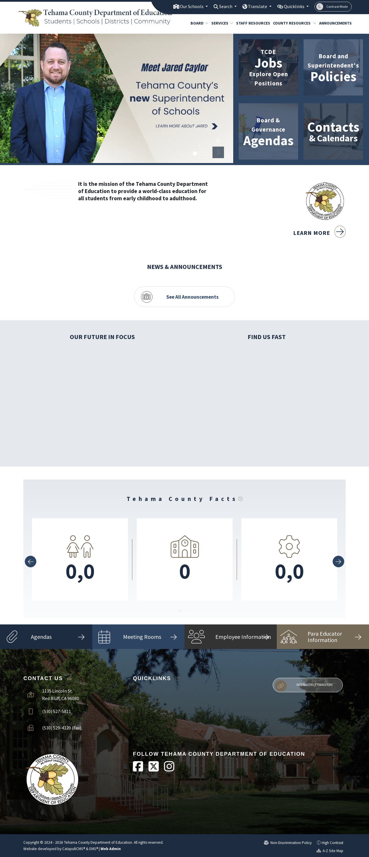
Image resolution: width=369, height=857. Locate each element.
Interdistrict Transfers (303, 684)
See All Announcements (192, 295)
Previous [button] (15, 152)
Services (221, 23)
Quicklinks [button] (293, 6)
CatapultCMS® (73, 846)
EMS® (93, 846)
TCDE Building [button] (206, 154)
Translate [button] (254, 6)
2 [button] (189, 611)
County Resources (292, 23)
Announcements (333, 23)
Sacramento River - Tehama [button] (201, 154)
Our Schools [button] (185, 6)
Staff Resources (251, 23)
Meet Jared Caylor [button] (195, 154)
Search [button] (221, 6)
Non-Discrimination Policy (288, 840)
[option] (116, 98)
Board (198, 23)
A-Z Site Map (330, 848)
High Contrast (332, 840)
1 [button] (180, 611)
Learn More (319, 232)
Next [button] (218, 152)
